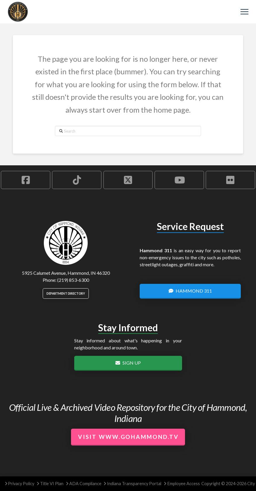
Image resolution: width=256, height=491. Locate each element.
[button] (244, 12)
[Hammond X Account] (128, 180)
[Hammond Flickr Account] (230, 180)
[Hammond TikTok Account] (76, 180)
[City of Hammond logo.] (66, 243)
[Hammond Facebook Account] (25, 180)
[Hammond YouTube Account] (179, 180)
